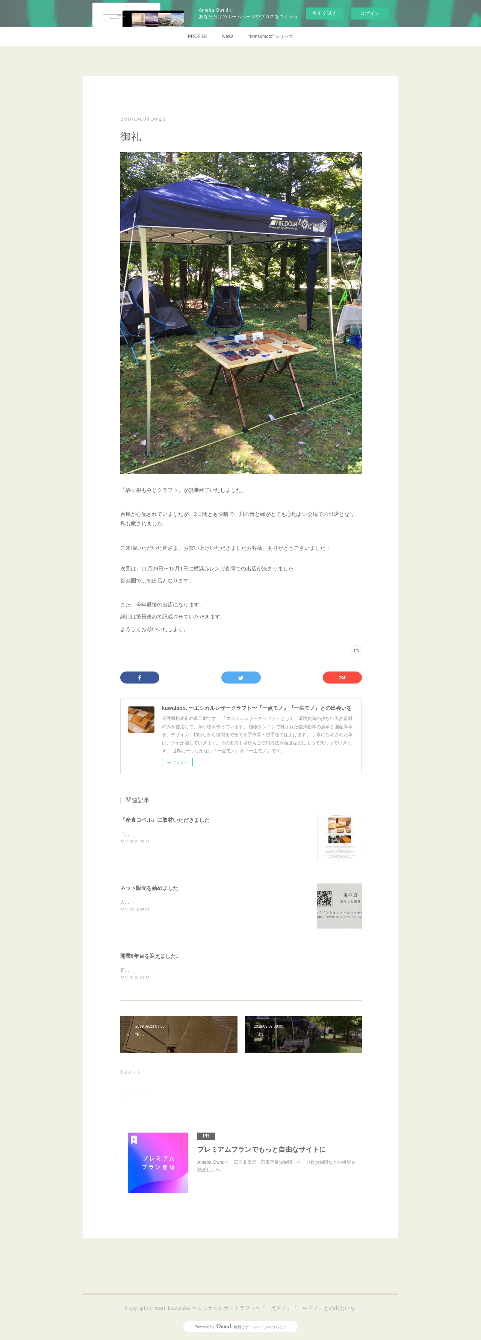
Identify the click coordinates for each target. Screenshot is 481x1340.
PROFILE (197, 36)
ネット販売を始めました (149, 888)
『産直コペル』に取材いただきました (165, 820)
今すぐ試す (324, 13)
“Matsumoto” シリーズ (270, 36)
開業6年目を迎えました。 (150, 956)
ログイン (370, 13)
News (227, 36)
